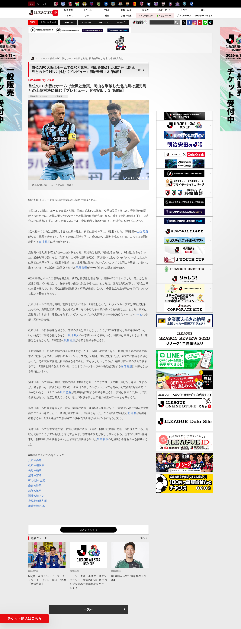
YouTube (200, 22)
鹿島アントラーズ (55, 4)
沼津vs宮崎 (34, 475)
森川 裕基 (44, 241)
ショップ (121, 22)
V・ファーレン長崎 (191, 4)
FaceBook (189, 22)
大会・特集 (126, 15)
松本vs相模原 (36, 465)
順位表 (145, 10)
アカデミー (86, 22)
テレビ (107, 10)
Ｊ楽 (145, 15)
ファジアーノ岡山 (170, 4)
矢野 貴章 (102, 439)
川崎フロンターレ (113, 4)
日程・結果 (126, 10)
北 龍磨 (131, 413)
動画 (107, 15)
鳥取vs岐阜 (34, 490)
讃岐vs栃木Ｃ (36, 495)
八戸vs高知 (34, 460)
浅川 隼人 (73, 335)
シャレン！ (103, 22)
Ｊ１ (31, 3)
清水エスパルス (127, 4)
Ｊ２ (37, 3)
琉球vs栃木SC (36, 505)
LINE (205, 22)
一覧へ (140, 70)
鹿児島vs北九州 (37, 500)
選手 (203, 10)
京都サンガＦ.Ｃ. (141, 4)
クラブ (184, 10)
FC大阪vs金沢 (36, 480)
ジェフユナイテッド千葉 (77, 4)
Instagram (194, 22)
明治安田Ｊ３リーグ (38, 96)
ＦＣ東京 (91, 4)
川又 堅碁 (65, 392)
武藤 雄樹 (69, 340)
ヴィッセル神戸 (163, 4)
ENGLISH (69, 22)
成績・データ (164, 10)
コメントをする (88, 529)
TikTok (210, 22)
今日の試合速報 (48, 22)
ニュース (68, 15)
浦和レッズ (70, 4)
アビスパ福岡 (184, 4)
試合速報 (68, 10)
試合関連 (58, 96)
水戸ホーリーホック (63, 4)
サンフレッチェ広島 (177, 4)
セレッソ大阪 (156, 4)
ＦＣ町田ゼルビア (106, 4)
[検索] (176, 22)
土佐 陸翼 (142, 231)
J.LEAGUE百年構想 (139, 22)
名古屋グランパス (134, 4)
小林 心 (138, 314)
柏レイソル (84, 4)
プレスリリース (184, 15)
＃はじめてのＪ (165, 15)
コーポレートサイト (203, 15)
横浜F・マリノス (120, 4)
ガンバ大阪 (148, 4)
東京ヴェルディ (98, 4)
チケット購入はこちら (24, 618)
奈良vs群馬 (34, 485)
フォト (88, 15)
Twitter (184, 22)
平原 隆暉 (81, 267)
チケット (88, 10)
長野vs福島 (34, 470)
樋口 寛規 (126, 366)
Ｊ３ (44, 3)
